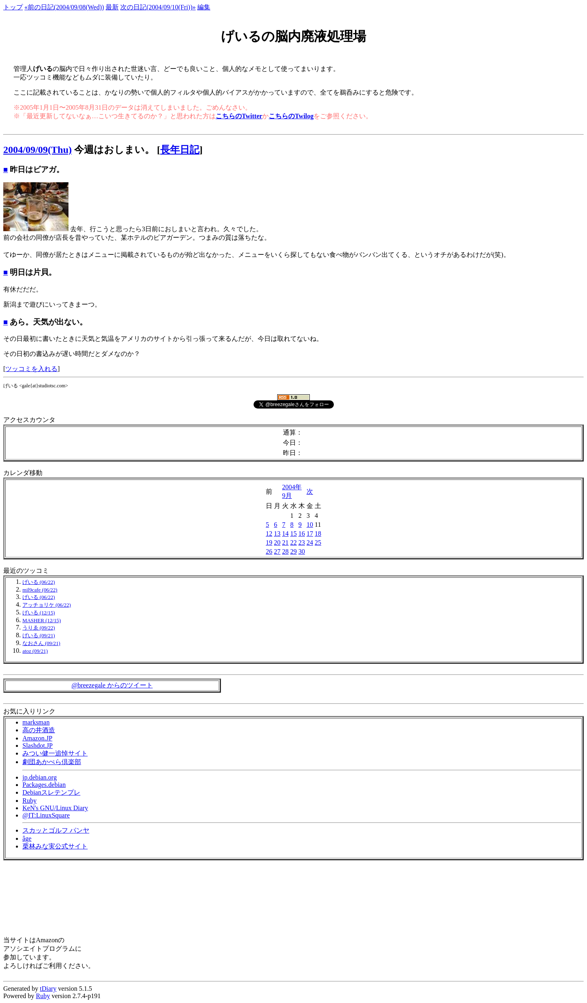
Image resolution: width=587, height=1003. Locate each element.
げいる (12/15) (38, 613)
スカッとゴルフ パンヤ (55, 830)
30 (301, 551)
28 (285, 551)
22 (293, 542)
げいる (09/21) (38, 635)
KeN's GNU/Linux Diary (55, 807)
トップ (13, 7)
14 (285, 533)
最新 (112, 7)
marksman (36, 722)
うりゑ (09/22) (38, 628)
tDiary (48, 988)
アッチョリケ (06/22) (46, 605)
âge (26, 838)
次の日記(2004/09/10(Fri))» (158, 7)
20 (277, 542)
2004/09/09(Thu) (37, 149)
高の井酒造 (38, 730)
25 (318, 542)
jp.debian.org (39, 777)
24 (310, 542)
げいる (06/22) (38, 582)
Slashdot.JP (37, 745)
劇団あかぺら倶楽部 (51, 761)
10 (310, 524)
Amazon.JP (37, 738)
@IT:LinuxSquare (46, 815)
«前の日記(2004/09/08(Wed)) (64, 7)
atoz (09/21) (35, 651)
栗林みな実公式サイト (55, 846)
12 (269, 533)
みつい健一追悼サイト (55, 753)
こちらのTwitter (239, 116)
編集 (203, 7)
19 (269, 542)
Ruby (29, 800)
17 (310, 533)
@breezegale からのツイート (111, 685)
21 (285, 542)
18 (318, 533)
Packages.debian (44, 784)
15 (293, 533)
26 (269, 551)
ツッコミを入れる (31, 368)
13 (277, 533)
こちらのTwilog (291, 116)
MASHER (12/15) (41, 620)
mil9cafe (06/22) (39, 590)
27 (277, 551)
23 (301, 542)
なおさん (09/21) (41, 643)
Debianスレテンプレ (51, 792)
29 (293, 551)
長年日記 (179, 149)
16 (301, 533)
